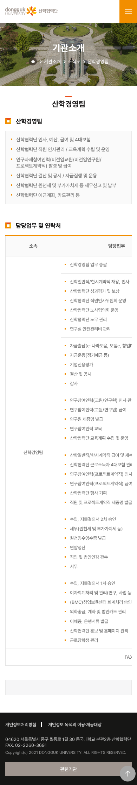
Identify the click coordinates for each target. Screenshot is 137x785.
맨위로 (128, 774)
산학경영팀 (98, 61)
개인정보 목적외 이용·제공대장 (75, 724)
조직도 (74, 61)
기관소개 (52, 61)
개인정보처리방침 (20, 724)
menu (128, 11)
